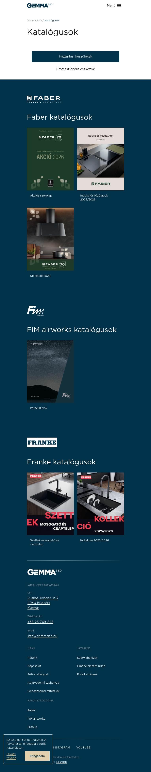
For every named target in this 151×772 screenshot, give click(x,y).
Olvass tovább (11, 756)
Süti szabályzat (37, 674)
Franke (32, 727)
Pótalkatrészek (87, 674)
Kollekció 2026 (40, 275)
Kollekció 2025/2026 (94, 540)
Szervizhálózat (87, 657)
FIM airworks (36, 718)
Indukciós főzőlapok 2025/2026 (94, 197)
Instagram (61, 747)
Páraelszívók (38, 408)
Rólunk (32, 657)
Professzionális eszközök (75, 69)
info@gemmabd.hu (42, 636)
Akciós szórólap (41, 195)
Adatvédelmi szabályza (43, 682)
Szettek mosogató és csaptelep (44, 542)
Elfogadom (37, 756)
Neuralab (61, 761)
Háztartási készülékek (75, 56)
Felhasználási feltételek (43, 691)
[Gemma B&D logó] (39, 5)
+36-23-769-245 (40, 622)
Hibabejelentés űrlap (91, 666)
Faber (31, 710)
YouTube (83, 747)
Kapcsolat (34, 666)
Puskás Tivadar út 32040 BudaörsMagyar (42, 602)
